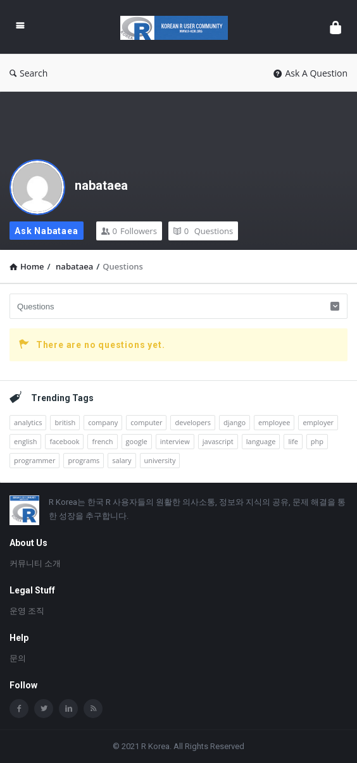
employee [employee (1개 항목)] (274, 422)
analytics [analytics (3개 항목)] (28, 422)
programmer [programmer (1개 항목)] (34, 460)
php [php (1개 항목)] (317, 441)
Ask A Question (310, 73)
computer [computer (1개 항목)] (146, 422)
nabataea (101, 185)
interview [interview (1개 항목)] (175, 441)
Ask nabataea (46, 231)
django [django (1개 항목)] (234, 422)
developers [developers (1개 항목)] (193, 422)
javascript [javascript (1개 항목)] (218, 441)
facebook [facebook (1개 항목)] (64, 441)
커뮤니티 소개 (35, 563)
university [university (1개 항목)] (160, 460)
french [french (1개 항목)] (102, 441)
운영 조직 (26, 611)
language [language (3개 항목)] (261, 441)
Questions (203, 231)
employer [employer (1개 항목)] (318, 422)
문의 (17, 658)
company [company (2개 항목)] (103, 422)
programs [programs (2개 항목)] (83, 460)
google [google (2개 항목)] (136, 441)
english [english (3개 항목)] (25, 441)
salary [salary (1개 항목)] (121, 460)
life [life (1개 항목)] (293, 441)
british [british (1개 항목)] (64, 422)
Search (28, 73)
